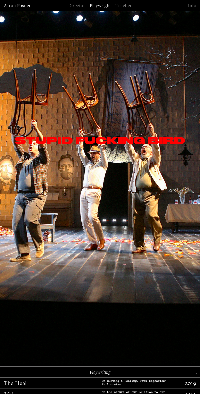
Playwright (100, 5)
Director (76, 5)
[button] (14, 187)
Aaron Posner (17, 5)
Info (192, 5)
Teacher (123, 5)
